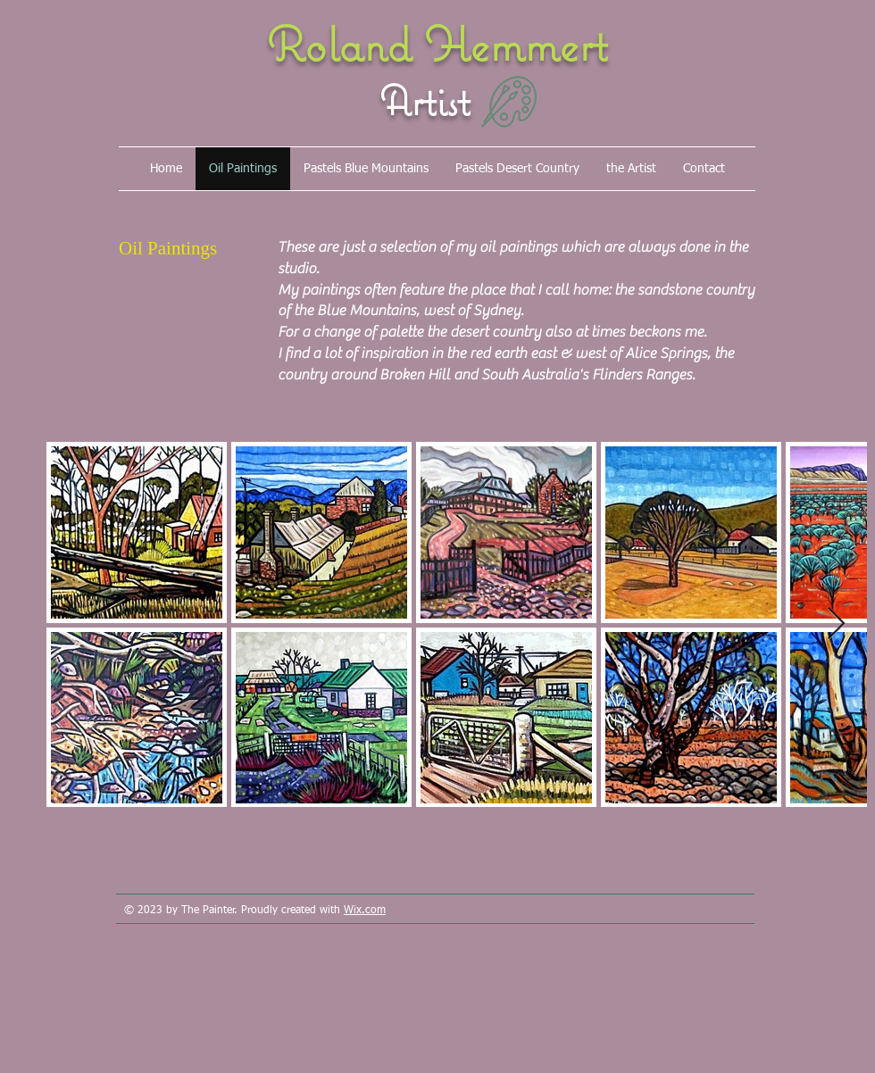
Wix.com (365, 910)
